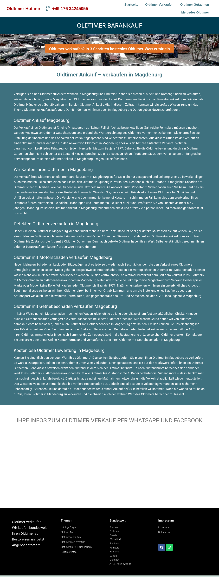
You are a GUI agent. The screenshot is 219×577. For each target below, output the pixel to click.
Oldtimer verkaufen (159, 4)
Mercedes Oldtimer (195, 12)
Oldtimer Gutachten (194, 4)
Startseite (131, 4)
